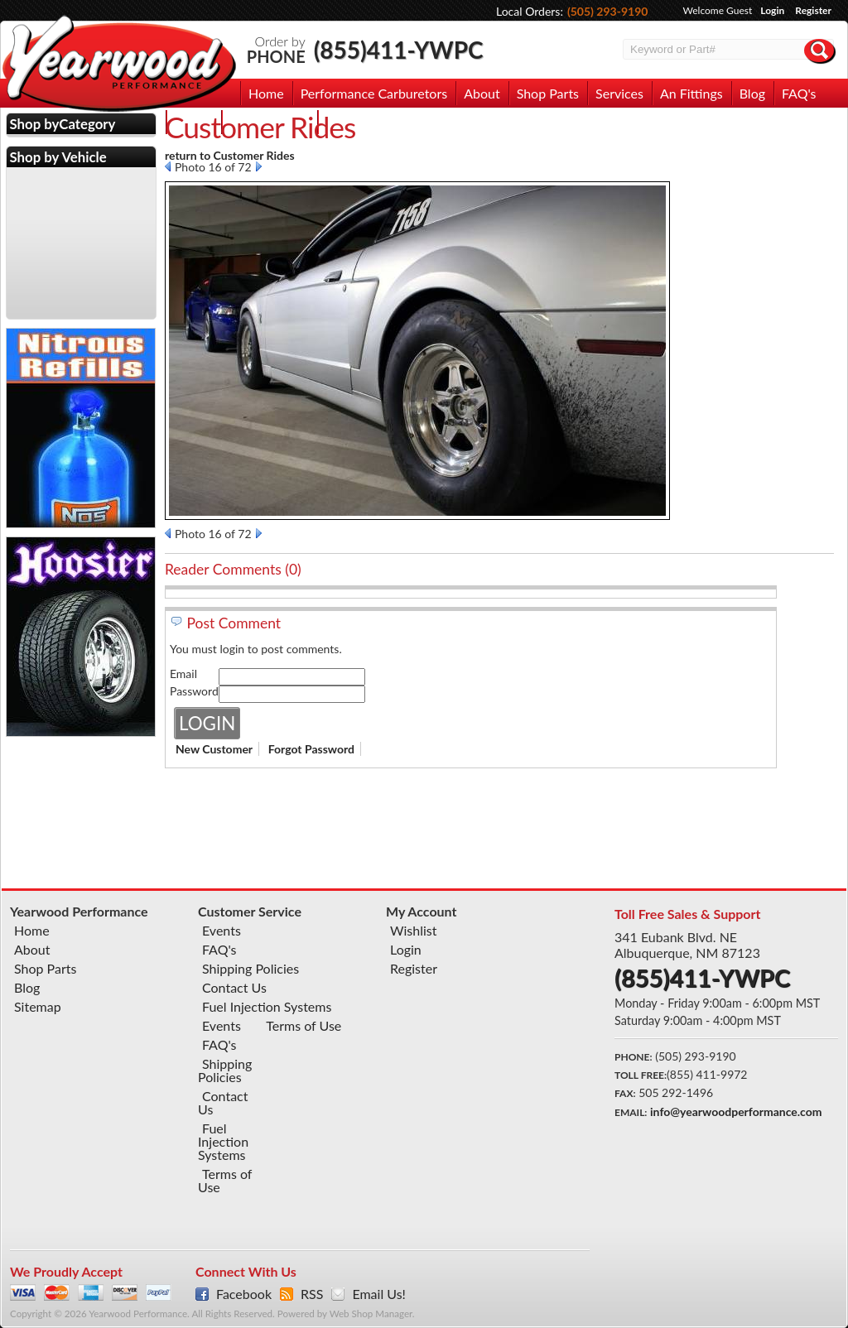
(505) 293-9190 (607, 11)
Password (194, 691)
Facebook (244, 1294)
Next (259, 166)
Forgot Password (311, 749)
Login (772, 10)
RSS (312, 1294)
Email (183, 673)
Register (813, 10)
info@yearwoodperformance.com (736, 1111)
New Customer (214, 749)
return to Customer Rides (230, 155)
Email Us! (378, 1294)
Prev (168, 166)
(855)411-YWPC (399, 50)
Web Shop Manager (371, 1313)
